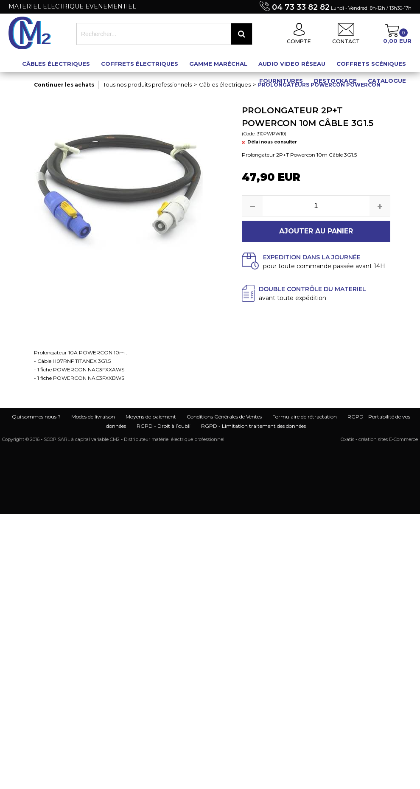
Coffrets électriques (139, 63)
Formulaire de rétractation (304, 416)
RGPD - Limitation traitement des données (253, 426)
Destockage (335, 80)
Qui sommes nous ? (36, 416)
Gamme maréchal (218, 63)
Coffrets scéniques (371, 63)
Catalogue (387, 80)
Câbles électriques (56, 63)
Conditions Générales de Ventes (224, 416)
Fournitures (281, 80)
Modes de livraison (93, 416)
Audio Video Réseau (291, 63)
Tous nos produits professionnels (147, 84)
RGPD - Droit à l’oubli (163, 426)
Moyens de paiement (151, 416)
